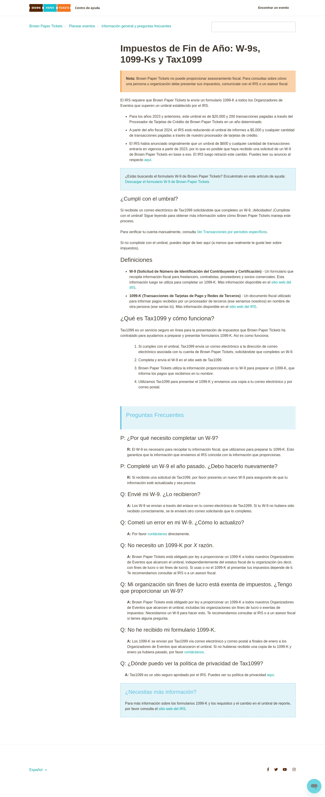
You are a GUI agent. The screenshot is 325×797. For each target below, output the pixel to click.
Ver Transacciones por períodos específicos (232, 232)
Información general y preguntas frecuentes (136, 26)
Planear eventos (82, 26)
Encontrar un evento (273, 7)
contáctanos (157, 534)
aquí (147, 160)
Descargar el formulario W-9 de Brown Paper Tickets (167, 182)
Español (36, 770)
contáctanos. (194, 652)
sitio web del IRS (242, 307)
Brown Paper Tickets (46, 26)
